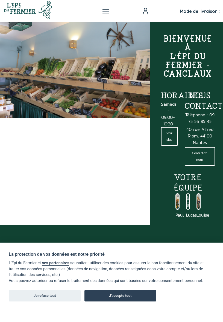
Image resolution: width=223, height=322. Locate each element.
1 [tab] (67, 110)
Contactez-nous (200, 156)
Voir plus (169, 136)
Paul (179, 215)
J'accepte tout (120, 296)
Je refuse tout (45, 296)
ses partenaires (55, 263)
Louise (202, 215)
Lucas (191, 215)
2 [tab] (73, 110)
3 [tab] (79, 110)
